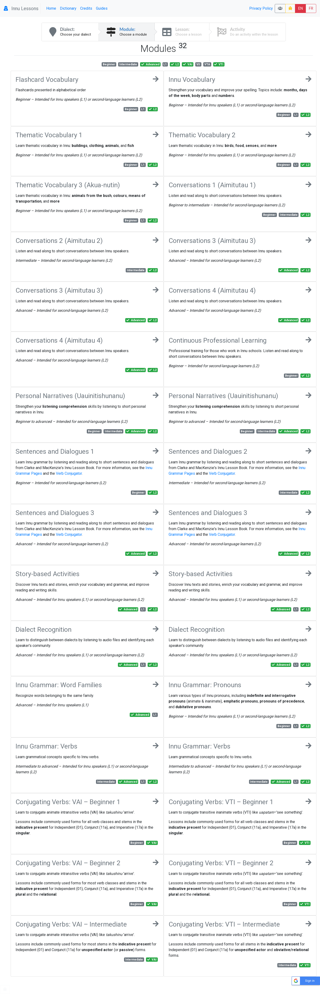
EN (300, 8)
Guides (102, 8)
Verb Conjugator (69, 473)
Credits (86, 8)
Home (51, 8)
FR (311, 8)
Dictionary (68, 8)
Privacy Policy (261, 8)
